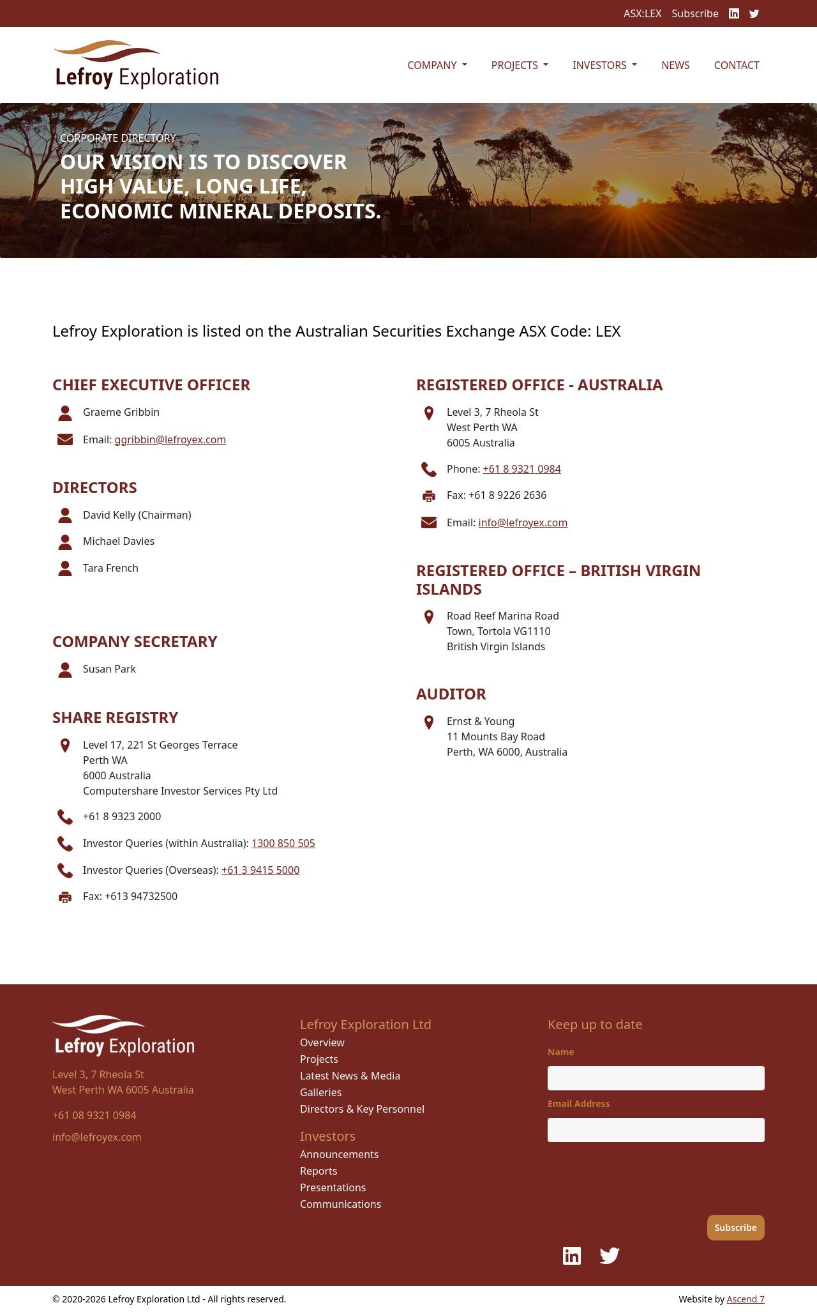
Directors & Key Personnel (362, 1109)
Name (561, 1052)
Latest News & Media (350, 1076)
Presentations (333, 1187)
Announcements (339, 1154)
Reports (319, 1171)
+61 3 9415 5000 (260, 870)
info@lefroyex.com (523, 522)
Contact (737, 65)
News (675, 65)
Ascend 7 (746, 1299)
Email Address (579, 1103)
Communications (340, 1204)
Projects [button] (516, 65)
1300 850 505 (283, 843)
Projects (319, 1059)
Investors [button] (601, 65)
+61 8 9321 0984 (522, 469)
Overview (322, 1042)
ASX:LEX (642, 13)
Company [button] (433, 65)
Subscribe (695, 13)
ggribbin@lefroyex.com (171, 439)
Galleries (320, 1092)
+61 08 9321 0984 (94, 1115)
